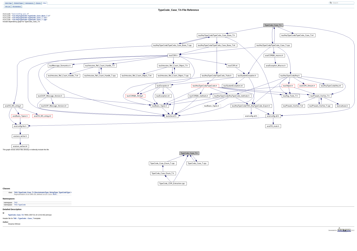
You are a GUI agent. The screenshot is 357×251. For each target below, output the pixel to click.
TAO (15, 204)
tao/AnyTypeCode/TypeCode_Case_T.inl (29, 19)
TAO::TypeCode (20, 207)
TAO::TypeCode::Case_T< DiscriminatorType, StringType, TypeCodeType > (43, 194)
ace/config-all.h (20, 14)
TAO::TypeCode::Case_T (23, 220)
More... (55, 196)
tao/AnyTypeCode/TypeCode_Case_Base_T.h (30, 16)
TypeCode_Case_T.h (16, 217)
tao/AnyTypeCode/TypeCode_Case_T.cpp (29, 21)
